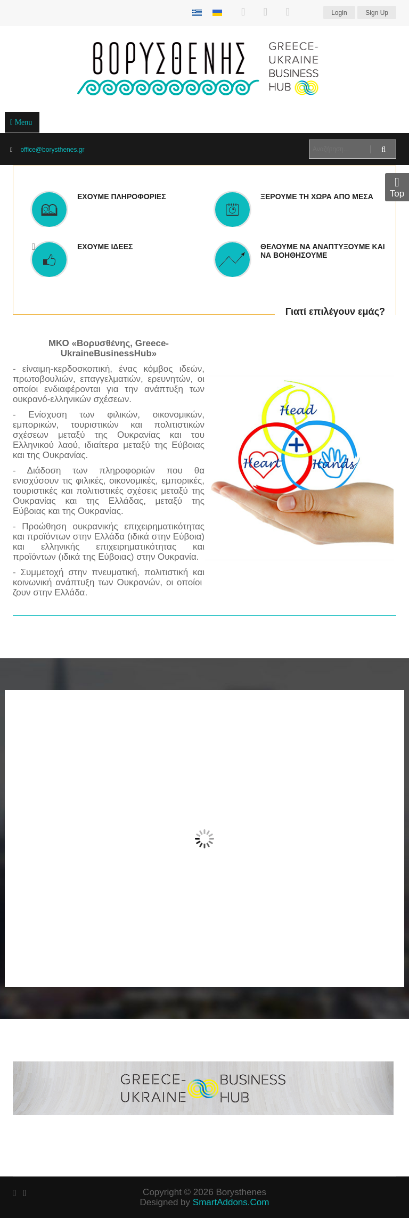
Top (397, 187)
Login (339, 13)
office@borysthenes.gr (52, 149)
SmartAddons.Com (231, 1202)
